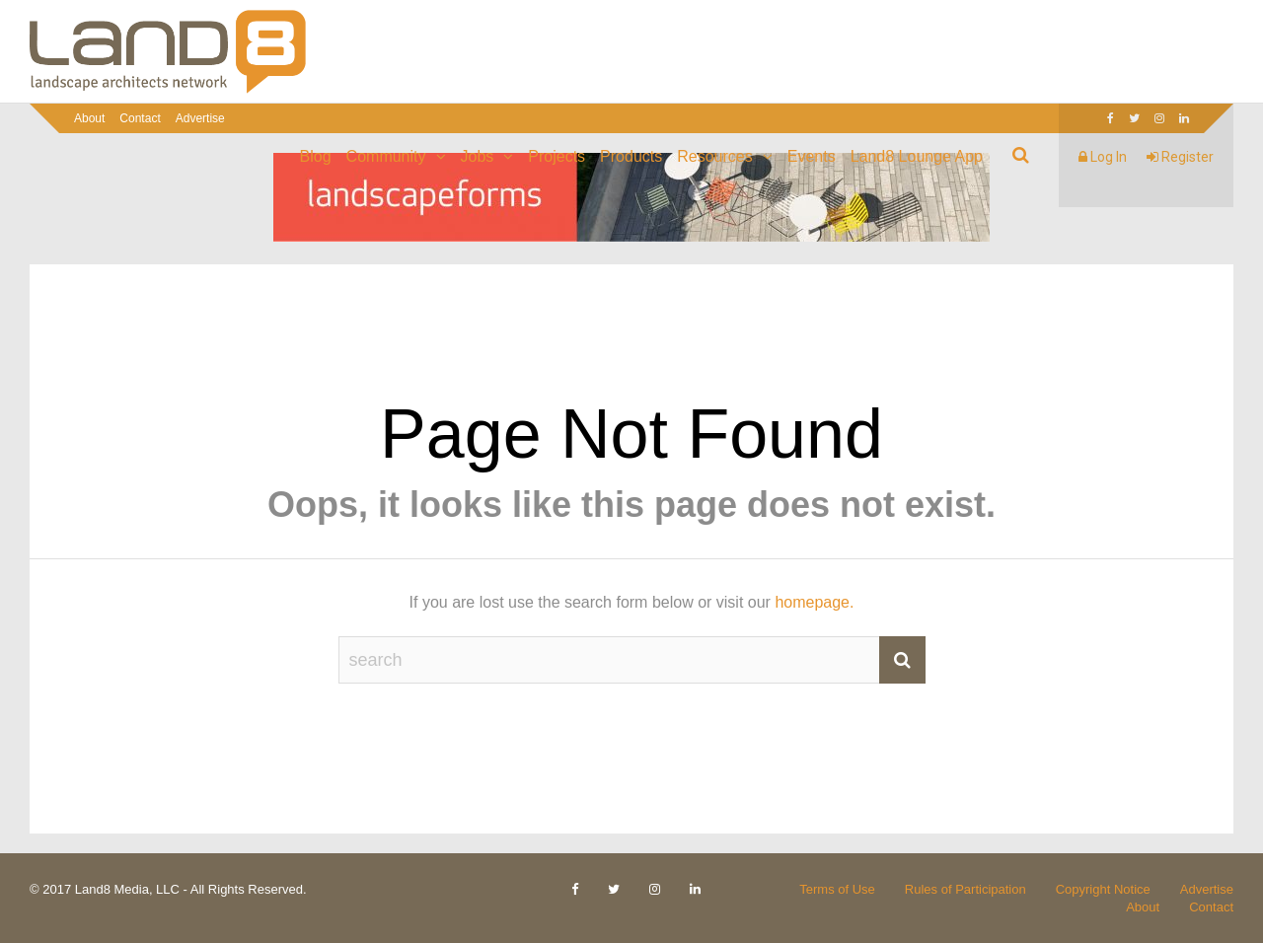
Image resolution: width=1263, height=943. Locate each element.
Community (386, 156)
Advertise (200, 118)
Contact (139, 118)
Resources (714, 156)
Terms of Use (837, 889)
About (89, 118)
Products (631, 156)
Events (811, 156)
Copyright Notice (1103, 889)
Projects (556, 156)
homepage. (814, 602)
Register (1180, 157)
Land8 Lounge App (917, 156)
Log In (1102, 157)
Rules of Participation (965, 889)
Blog (316, 156)
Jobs (477, 156)
